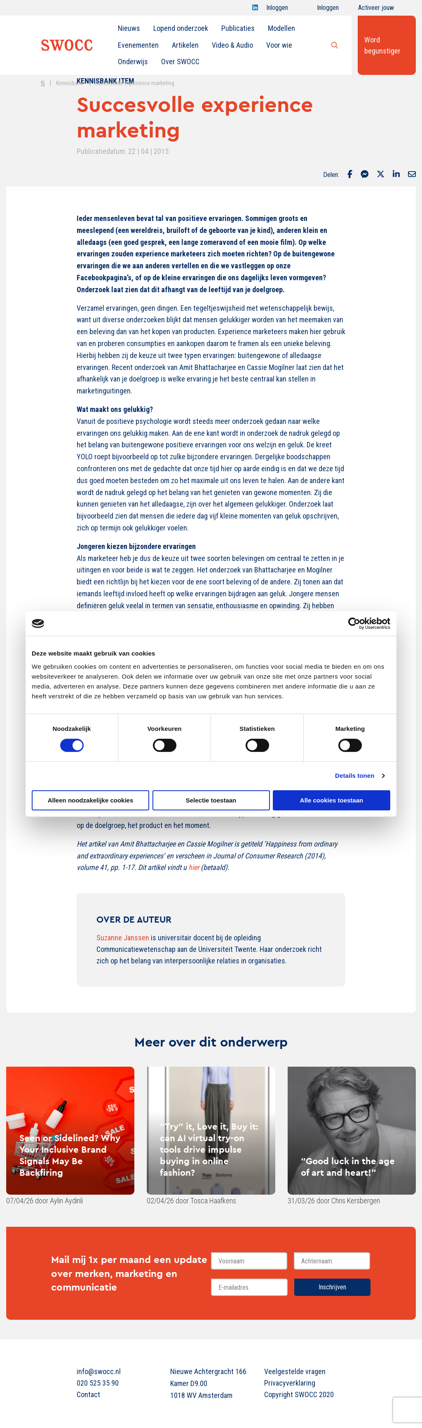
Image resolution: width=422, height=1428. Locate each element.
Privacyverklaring (289, 1383)
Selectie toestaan (211, 800)
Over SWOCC (180, 61)
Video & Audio (232, 45)
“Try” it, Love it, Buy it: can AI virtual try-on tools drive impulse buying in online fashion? (209, 1149)
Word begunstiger (382, 45)
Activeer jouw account (376, 10)
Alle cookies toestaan (331, 800)
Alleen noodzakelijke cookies (91, 800)
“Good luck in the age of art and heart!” (348, 1166)
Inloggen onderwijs (320, 10)
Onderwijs (133, 61)
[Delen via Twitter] (380, 175)
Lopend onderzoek (180, 28)
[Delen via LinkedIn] (396, 175)
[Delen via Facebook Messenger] (364, 175)
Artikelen (185, 45)
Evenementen (138, 45)
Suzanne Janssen (122, 937)
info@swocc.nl (99, 1371)
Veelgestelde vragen (295, 1371)
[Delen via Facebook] (349, 175)
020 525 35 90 (98, 1383)
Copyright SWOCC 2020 (299, 1394)
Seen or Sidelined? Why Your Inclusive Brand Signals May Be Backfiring (69, 1155)
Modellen (281, 28)
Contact (88, 1394)
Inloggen (277, 10)
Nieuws (129, 28)
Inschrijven (332, 1287)
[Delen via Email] (412, 175)
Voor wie (279, 45)
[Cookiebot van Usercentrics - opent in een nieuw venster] (354, 623)
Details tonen (354, 775)
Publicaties (238, 28)
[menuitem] (129, 28)
